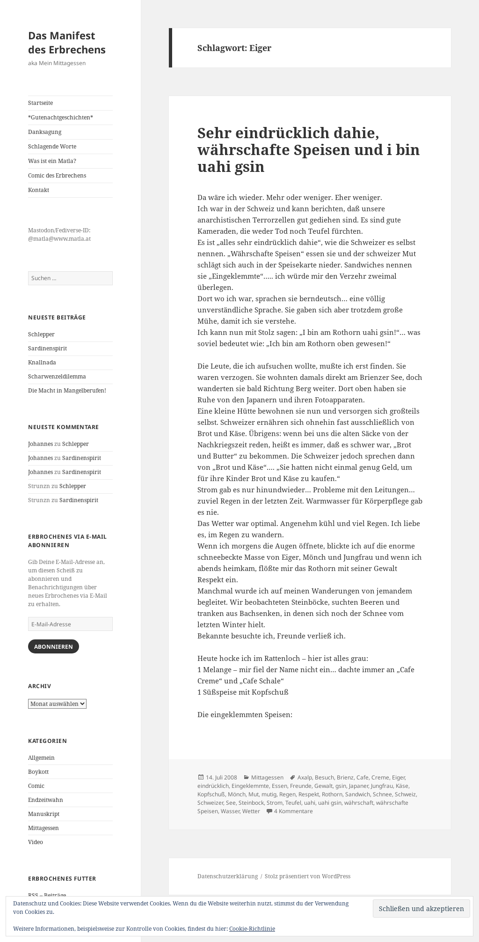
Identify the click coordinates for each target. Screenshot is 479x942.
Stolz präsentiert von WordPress (307, 876)
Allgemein (41, 758)
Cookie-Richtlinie (252, 929)
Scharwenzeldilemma (57, 376)
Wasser (230, 811)
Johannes (40, 444)
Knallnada (42, 362)
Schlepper (41, 334)
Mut (253, 794)
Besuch (324, 777)
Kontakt (38, 190)
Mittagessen (43, 828)
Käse (402, 786)
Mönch (237, 794)
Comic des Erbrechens (57, 175)
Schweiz (405, 794)
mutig (268, 794)
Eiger (398, 777)
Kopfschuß (211, 794)
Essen (279, 786)
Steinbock (251, 803)
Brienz (345, 777)
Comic (36, 786)
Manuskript (43, 814)
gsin (340, 786)
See (231, 803)
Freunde (301, 786)
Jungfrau (382, 786)
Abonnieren (53, 647)
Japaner (358, 786)
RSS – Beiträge (47, 895)
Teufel (293, 803)
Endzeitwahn (45, 800)
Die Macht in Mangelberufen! (67, 390)
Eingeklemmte (250, 786)
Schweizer (210, 803)
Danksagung (44, 132)
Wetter (251, 811)
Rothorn (332, 794)
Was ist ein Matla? (52, 161)
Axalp (305, 777)
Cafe (362, 777)
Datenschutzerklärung (227, 876)
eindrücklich (213, 786)
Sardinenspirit (47, 348)
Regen (287, 794)
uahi (309, 803)
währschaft (358, 803)
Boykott (38, 772)
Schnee (382, 794)
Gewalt (323, 786)
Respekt (308, 794)
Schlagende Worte (52, 146)
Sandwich (357, 794)
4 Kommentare (293, 811)
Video (35, 842)
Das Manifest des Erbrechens (67, 42)
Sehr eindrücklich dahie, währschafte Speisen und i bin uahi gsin (308, 149)
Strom (275, 803)
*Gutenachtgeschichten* (60, 117)
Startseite (40, 103)
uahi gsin (329, 803)
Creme (380, 777)
